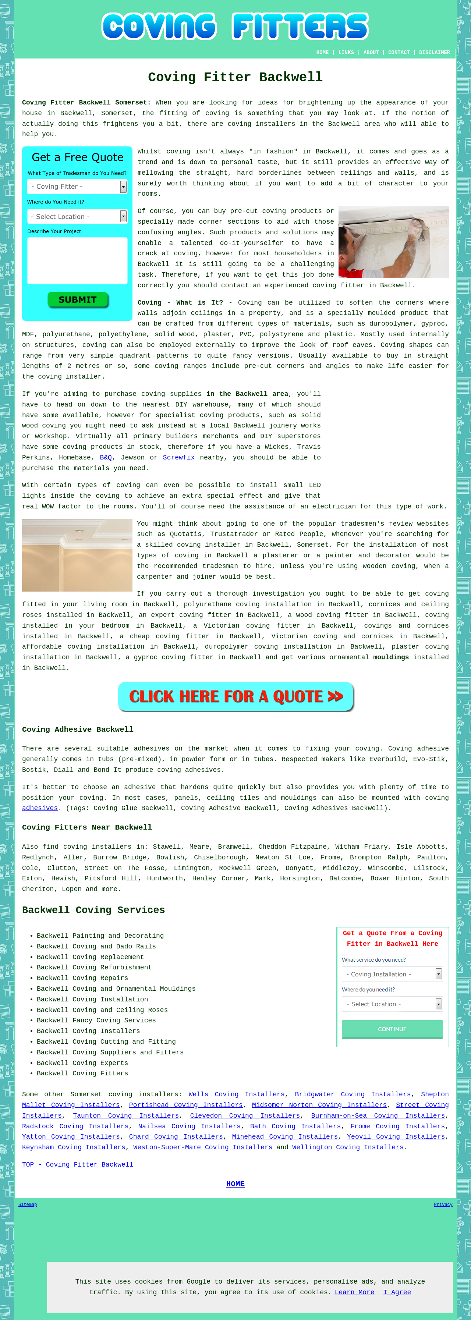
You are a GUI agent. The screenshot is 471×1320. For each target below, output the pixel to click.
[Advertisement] (387, 440)
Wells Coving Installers (237, 1094)
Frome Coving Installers (397, 1126)
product (414, 313)
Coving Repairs (100, 978)
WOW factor (62, 506)
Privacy (443, 1204)
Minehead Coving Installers (285, 1136)
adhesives (40, 808)
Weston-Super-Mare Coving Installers (202, 1147)
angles (190, 232)
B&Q (105, 457)
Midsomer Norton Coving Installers (319, 1105)
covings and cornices (406, 625)
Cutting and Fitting (138, 1042)
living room (105, 604)
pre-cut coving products (276, 211)
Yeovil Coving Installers (396, 1136)
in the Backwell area (247, 394)
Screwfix (179, 457)
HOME (322, 53)
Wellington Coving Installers (348, 1147)
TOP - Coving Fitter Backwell (77, 1164)
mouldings (391, 657)
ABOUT (371, 53)
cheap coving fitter (170, 636)
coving (54, 425)
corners (410, 302)
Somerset (86, 1094)
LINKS (346, 53)
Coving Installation (110, 999)
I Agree (397, 1292)
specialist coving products (208, 415)
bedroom (116, 625)
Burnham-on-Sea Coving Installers (378, 1115)
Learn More (355, 1292)
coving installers (143, 1094)
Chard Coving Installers (176, 1136)
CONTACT (399, 53)
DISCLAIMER (434, 53)
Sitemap (27, 1204)
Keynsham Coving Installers (73, 1147)
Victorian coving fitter (252, 625)
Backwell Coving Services (93, 910)
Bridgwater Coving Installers (353, 1094)
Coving (250, 302)
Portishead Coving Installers (186, 1105)
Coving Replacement (108, 957)
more (109, 889)
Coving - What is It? (180, 302)
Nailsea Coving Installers (189, 1126)
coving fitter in (211, 615)
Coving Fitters (100, 1073)
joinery (283, 425)
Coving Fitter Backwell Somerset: (86, 102)
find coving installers (87, 847)
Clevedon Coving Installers (245, 1115)
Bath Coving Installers (295, 1126)
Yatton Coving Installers (71, 1136)
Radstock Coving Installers (75, 1126)
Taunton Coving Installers (126, 1115)
